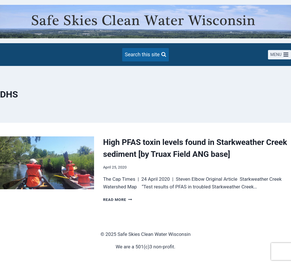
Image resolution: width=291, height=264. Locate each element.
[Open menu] (279, 55)
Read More (117, 199)
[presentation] (47, 169)
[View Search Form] (145, 54)
